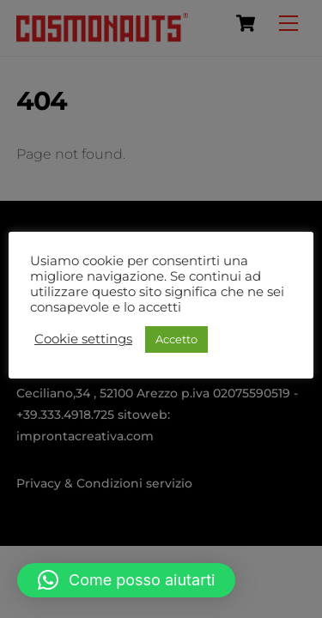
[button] (126, 580)
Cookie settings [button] (83, 339)
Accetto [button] (176, 339)
